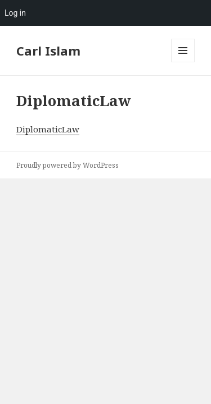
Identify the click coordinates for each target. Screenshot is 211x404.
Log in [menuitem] (15, 12)
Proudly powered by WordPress (67, 165)
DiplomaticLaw (47, 129)
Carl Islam (48, 50)
